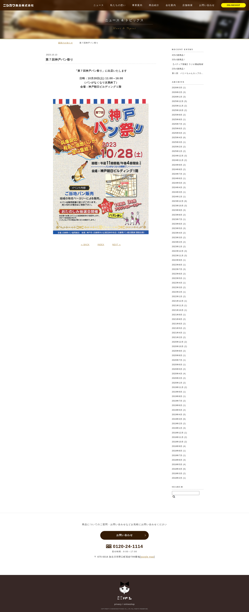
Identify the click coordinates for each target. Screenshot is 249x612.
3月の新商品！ (179, 59)
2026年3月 (177, 87)
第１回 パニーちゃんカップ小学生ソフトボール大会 (197, 73)
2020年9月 (177, 351)
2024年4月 (177, 187)
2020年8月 (177, 355)
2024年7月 (177, 174)
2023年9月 (177, 210)
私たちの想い (118, 5)
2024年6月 (177, 178)
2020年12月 (178, 342)
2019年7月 (177, 401)
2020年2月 (177, 378)
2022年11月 (178, 255)
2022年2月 (177, 292)
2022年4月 (177, 283)
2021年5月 (177, 328)
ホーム (50, 43)
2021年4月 (177, 333)
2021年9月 (177, 315)
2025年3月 (177, 142)
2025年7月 (177, 124)
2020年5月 (177, 369)
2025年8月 (177, 119)
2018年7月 (177, 455)
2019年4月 (177, 414)
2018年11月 (178, 437)
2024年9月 (177, 165)
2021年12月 (178, 301)
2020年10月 (178, 346)
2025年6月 (177, 128)
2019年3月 (177, 419)
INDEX (101, 245)
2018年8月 (177, 451)
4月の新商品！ (179, 55)
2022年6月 (177, 274)
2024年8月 (177, 169)
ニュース (98, 5)
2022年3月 (177, 287)
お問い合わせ (207, 5)
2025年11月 (178, 106)
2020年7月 (177, 360)
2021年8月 (177, 319)
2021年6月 (177, 324)
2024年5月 (177, 183)
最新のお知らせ (65, 43)
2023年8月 (177, 215)
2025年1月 (177, 151)
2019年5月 (177, 410)
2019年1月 (177, 428)
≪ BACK (85, 245)
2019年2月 (177, 423)
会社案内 (171, 5)
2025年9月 (177, 115)
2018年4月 (177, 469)
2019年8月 (177, 396)
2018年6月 (177, 460)
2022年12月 (178, 251)
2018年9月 (177, 446)
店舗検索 (187, 5)
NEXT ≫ (116, 245)
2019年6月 (177, 405)
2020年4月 (177, 374)
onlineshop (129, 604)
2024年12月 (178, 156)
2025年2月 (177, 147)
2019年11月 (178, 387)
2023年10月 (178, 206)
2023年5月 (177, 228)
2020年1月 (177, 383)
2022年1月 (177, 296)
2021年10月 (178, 310)
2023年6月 (177, 224)
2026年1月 (177, 97)
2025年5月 (177, 133)
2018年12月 (178, 433)
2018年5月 (177, 464)
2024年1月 (177, 197)
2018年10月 (178, 442)
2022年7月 (177, 269)
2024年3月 (177, 192)
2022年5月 (177, 278)
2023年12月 (178, 201)
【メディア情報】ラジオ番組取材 (187, 64)
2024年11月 (178, 160)
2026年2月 (177, 92)
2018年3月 (177, 473)
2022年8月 (177, 265)
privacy (118, 604)
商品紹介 (154, 5)
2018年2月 (177, 478)
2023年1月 (177, 246)
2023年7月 (177, 219)
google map (147, 556)
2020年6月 (177, 364)
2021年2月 (177, 337)
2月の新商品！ (179, 69)
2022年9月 (177, 260)
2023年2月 (177, 242)
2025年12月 (178, 101)
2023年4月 (177, 233)
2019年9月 (177, 392)
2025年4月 (177, 137)
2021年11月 (178, 305)
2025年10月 (178, 110)
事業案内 (137, 5)
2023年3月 (177, 237)
